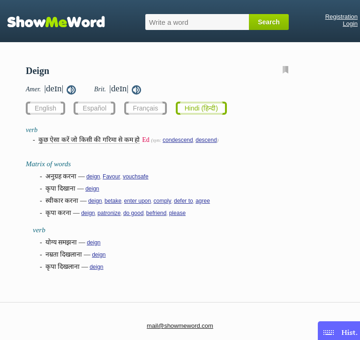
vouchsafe (136, 176)
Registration (341, 16)
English (45, 108)
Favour (111, 176)
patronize (109, 213)
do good (133, 213)
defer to (183, 201)
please (177, 213)
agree (202, 201)
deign (93, 176)
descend (206, 140)
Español (94, 108)
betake (113, 201)
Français (145, 108)
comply (162, 201)
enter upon (137, 201)
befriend (156, 213)
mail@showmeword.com (180, 325)
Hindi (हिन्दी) (201, 108)
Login (350, 23)
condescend (178, 140)
